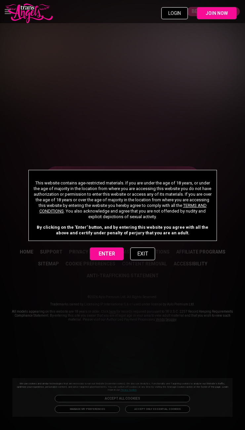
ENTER (107, 254)
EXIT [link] (142, 254)
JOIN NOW (217, 13)
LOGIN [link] (174, 13)
